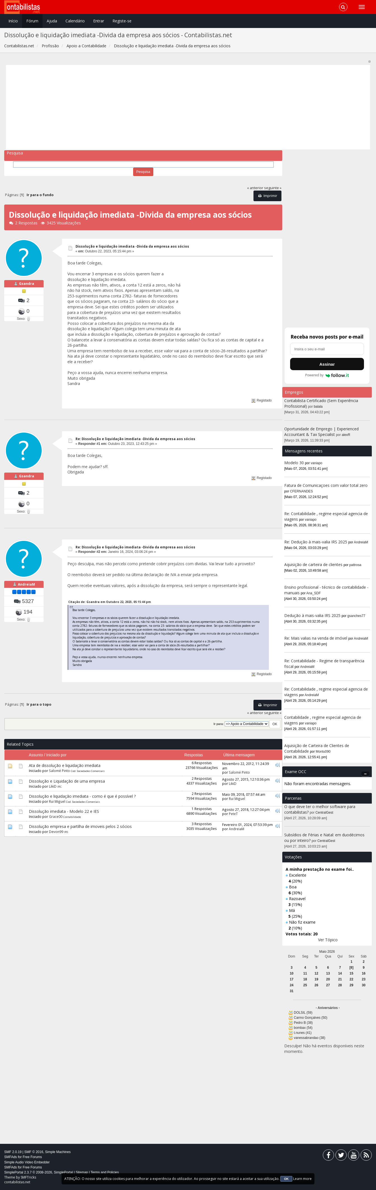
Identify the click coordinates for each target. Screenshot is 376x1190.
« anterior (255, 188)
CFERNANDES (301, 491)
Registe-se (121, 21)
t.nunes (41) (302, 1033)
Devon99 (56, 831)
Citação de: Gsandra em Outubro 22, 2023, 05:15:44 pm (109, 602)
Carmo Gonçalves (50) (310, 1018)
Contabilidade (72, 817)
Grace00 (55, 816)
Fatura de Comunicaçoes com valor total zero (326, 485)
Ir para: (218, 724)
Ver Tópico (328, 939)
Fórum (32, 21)
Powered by (327, 375)
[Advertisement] (176, 107)
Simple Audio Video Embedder (27, 1162)
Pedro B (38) (303, 1023)
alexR (346, 435)
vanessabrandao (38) (309, 1038)
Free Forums (32, 1157)
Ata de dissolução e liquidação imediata (64, 765)
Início (13, 21)
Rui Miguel (57, 801)
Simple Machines (57, 1152)
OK (286, 1178)
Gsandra (26, 283)
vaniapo (317, 463)
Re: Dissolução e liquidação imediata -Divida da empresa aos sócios (135, 439)
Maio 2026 (327, 952)
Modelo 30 (294, 462)
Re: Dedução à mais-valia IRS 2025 (315, 541)
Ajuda (52, 21)
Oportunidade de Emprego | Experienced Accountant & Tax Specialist (321, 431)
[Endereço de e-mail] (327, 349)
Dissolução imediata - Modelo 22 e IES (64, 811)
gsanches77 (356, 616)
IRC (59, 786)
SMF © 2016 (33, 1152)
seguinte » (272, 188)
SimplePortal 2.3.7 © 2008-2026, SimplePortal (38, 1172)
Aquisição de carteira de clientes (314, 564)
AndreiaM (26, 584)
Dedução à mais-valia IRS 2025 (312, 615)
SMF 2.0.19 (13, 1152)
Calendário (75, 21)
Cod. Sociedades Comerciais (88, 771)
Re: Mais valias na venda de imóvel (315, 638)
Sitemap (82, 1172)
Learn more (302, 1178)
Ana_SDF (313, 593)
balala (318, 407)
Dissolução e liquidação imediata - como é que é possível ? (82, 796)
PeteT (233, 813)
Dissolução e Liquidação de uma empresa (67, 781)
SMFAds (10, 1157)
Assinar (327, 364)
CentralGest (324, 813)
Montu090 (323, 752)
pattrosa (355, 565)
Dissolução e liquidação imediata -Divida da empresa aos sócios (132, 246)
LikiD (53, 786)
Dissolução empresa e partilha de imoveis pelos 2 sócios (80, 826)
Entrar (98, 21)
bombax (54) (303, 1028)
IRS (66, 832)
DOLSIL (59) (303, 1013)
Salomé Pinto (59, 770)
